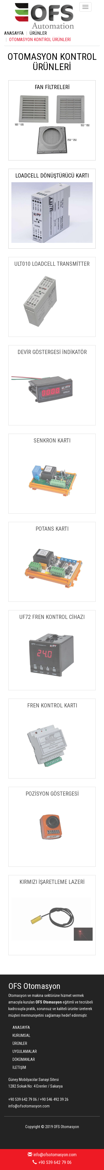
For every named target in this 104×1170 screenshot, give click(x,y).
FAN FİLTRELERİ (52, 87)
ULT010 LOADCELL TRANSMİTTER (52, 264)
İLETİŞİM (19, 1067)
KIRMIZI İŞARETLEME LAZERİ (52, 882)
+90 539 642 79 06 (52, 1162)
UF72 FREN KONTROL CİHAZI (52, 617)
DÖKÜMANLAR (23, 1059)
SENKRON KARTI (52, 440)
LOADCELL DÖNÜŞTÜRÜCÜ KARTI (52, 175)
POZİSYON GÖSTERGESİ (52, 793)
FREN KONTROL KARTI (52, 705)
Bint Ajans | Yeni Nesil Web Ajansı (52, 1138)
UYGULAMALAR (24, 1051)
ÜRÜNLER (38, 33)
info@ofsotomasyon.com (52, 1154)
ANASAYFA (14, 33)
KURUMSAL (21, 1035)
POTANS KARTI (52, 528)
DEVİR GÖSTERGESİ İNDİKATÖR (52, 352)
